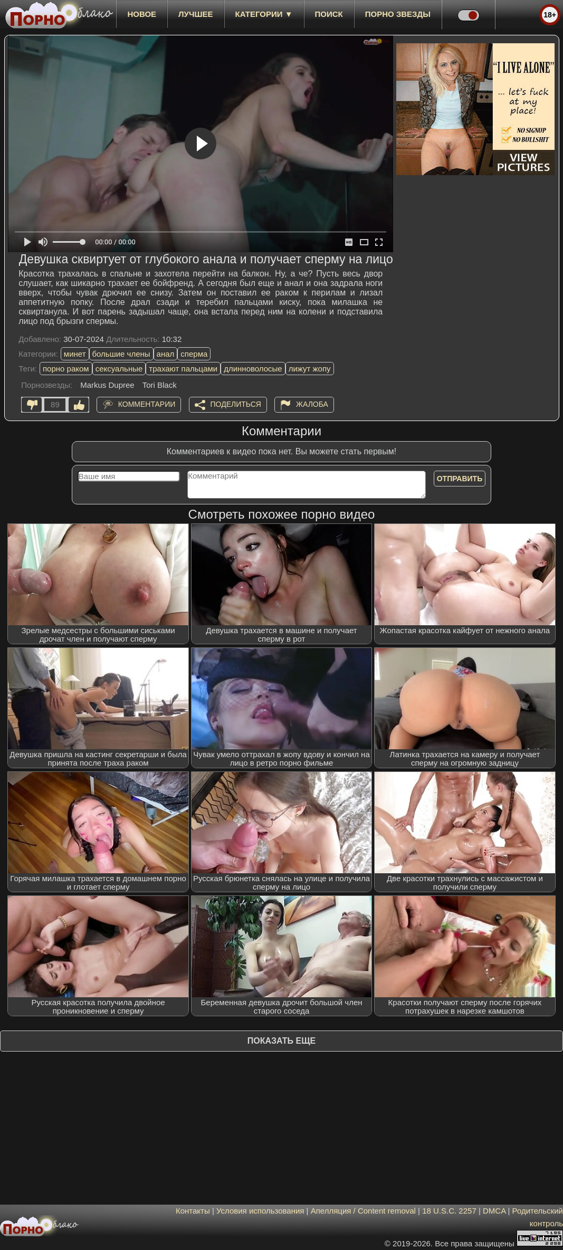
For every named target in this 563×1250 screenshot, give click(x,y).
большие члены (121, 353)
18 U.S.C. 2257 (449, 1210)
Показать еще (281, 1040)
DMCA (494, 1210)
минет (75, 353)
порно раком (66, 368)
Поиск (329, 13)
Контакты (193, 1210)
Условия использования (260, 1210)
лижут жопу (310, 368)
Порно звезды (398, 13)
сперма (193, 353)
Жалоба (312, 404)
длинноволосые (253, 368)
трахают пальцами (183, 368)
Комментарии (147, 404)
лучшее (195, 13)
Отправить (460, 478)
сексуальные (119, 368)
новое (141, 13)
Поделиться (236, 404)
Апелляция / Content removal (363, 1210)
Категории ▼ (264, 13)
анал (166, 353)
